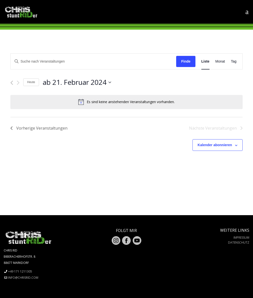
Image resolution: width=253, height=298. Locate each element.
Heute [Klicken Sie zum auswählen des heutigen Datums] (31, 82)
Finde (185, 61)
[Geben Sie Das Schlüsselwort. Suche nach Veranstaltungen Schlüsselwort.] (93, 61)
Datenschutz (238, 242)
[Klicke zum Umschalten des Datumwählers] (77, 82)
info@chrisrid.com (23, 277)
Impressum (241, 237)
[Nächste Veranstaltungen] (18, 82)
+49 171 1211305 (20, 271)
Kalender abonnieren (215, 145)
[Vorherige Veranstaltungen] (11, 82)
